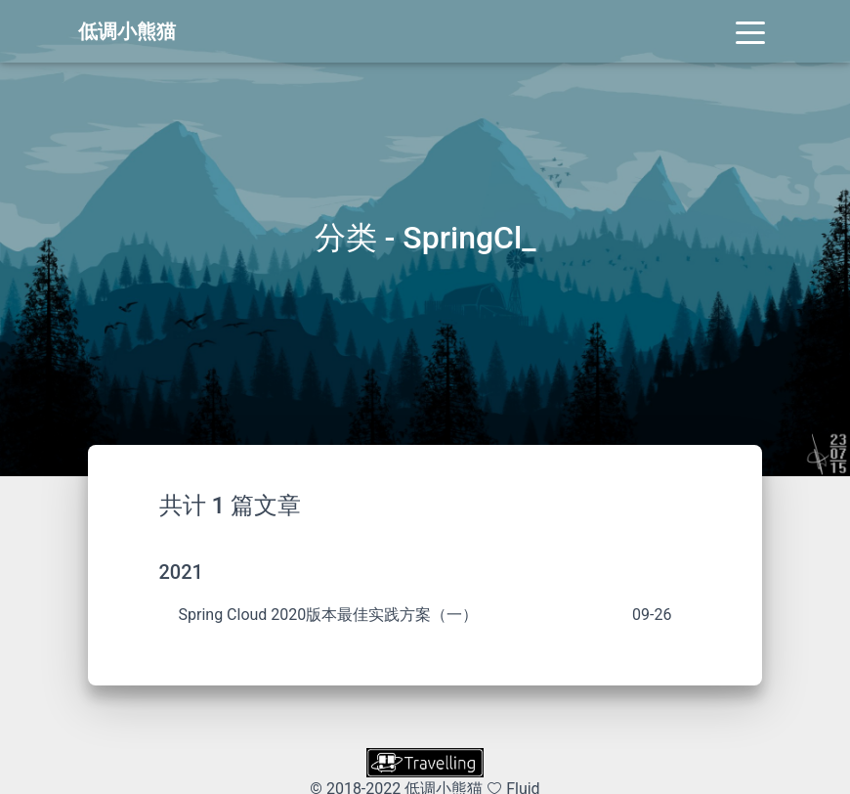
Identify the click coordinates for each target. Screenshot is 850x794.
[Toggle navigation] (750, 31)
